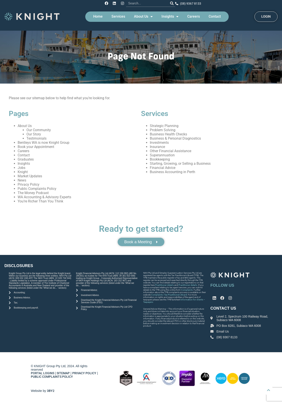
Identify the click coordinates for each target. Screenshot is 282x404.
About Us (143, 16)
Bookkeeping (160, 159)
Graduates (26, 159)
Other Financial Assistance (170, 150)
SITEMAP (63, 372)
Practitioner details (164, 284)
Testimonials (36, 138)
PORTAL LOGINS (42, 372)
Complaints (187, 289)
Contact (215, 16)
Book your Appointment (36, 146)
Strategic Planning (164, 125)
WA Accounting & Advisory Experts (44, 197)
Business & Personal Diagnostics (175, 138)
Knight (23, 171)
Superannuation (162, 155)
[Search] (170, 3)
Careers (193, 16)
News (22, 180)
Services (118, 16)
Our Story (33, 134)
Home (98, 16)
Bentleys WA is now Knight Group (43, 142)
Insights (169, 16)
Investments (159, 142)
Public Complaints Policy (37, 188)
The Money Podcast (33, 192)
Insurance (157, 146)
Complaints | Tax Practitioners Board (169, 294)
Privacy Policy (28, 184)
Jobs (21, 167)
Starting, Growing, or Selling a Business (180, 163)
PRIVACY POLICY (84, 372)
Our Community (38, 129)
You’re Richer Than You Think (40, 201)
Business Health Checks (168, 134)
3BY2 (50, 390)
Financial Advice (162, 167)
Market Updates (30, 176)
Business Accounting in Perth (172, 171)
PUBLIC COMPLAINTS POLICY (52, 376)
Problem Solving (162, 129)
